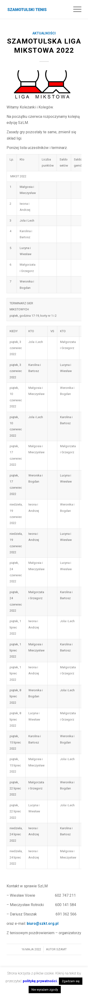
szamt (61, 949)
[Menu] (75, 9)
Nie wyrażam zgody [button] (44, 989)
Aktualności (44, 33)
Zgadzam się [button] (71, 981)
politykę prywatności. (40, 981)
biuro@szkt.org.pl (42, 923)
